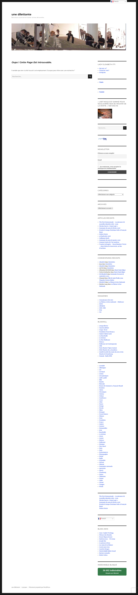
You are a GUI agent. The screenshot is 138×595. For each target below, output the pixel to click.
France (101, 422)
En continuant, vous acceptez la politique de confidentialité (109, 167)
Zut (100, 312)
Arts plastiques (103, 376)
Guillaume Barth (104, 238)
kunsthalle (102, 432)
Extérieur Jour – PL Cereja (107, 539)
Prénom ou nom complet (106, 153)
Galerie (101, 424)
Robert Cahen (103, 555)
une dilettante (21, 14)
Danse (101, 404)
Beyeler (101, 382)
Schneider (102, 460)
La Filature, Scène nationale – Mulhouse (111, 302)
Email (100, 160)
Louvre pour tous (104, 547)
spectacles (102, 468)
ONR (100, 346)
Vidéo (101, 480)
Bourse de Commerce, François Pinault (111, 386)
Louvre (101, 438)
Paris (100, 448)
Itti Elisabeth (103, 274)
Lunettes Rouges (104, 549)
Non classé (102, 446)
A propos (24, 586)
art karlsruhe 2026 (105, 236)
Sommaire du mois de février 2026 (109, 228)
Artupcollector (103, 326)
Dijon (101, 410)
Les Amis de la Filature (106, 545)
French (102, 518)
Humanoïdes (103, 428)
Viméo (101, 82)
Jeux (100, 430)
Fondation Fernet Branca (107, 332)
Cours (101, 400)
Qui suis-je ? (103, 68)
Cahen (101, 390)
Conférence (102, 398)
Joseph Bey (102, 541)
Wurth (101, 486)
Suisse (101, 474)
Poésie (101, 456)
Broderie (102, 388)
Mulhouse (102, 442)
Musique (102, 444)
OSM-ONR (102, 308)
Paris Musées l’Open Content (108, 348)
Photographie (103, 454)
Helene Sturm (103, 234)
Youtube (101, 92)
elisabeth (102, 262)
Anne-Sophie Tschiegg (106, 533)
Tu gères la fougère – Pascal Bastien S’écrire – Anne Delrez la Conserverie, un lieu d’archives (112, 246)
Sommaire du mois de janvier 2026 (109, 240)
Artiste (101, 374)
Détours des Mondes (105, 535)
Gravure (101, 426)
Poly (100, 310)
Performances (103, 452)
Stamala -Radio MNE (105, 356)
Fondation (102, 420)
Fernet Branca (103, 414)
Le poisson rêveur (104, 543)
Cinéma (101, 394)
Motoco (101, 342)
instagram (102, 72)
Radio (101, 458)
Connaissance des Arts (106, 300)
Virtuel (101, 482)
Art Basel (102, 372)
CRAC (101, 402)
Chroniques (102, 392)
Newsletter (111, 262)
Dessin (101, 408)
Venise (101, 478)
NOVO (101, 304)
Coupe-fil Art (103, 330)
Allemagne (102, 368)
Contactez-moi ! (104, 70)
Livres (101, 436)
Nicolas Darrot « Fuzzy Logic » (108, 226)
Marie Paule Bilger (120, 270)
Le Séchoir (102, 338)
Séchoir (101, 462)
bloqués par (112, 571)
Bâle (100, 380)
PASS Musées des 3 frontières (108, 350)
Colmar (101, 396)
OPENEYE (102, 306)
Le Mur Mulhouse (104, 340)
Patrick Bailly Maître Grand (107, 551)
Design (101, 406)
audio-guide (103, 378)
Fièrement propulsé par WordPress (39, 586)
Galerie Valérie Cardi (105, 334)
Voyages (101, 484)
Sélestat (101, 464)
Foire (100, 418)
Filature (101, 416)
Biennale (102, 384)
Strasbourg (102, 472)
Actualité (102, 366)
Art (100, 370)
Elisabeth (102, 282)
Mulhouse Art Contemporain (108, 344)
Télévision (102, 476)
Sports (101, 470)
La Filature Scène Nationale (116, 282)
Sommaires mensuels (106, 466)
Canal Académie (104, 328)
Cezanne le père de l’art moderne (109, 242)
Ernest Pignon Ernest (105, 537)
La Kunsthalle (103, 336)
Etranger (102, 412)
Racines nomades (104, 553)
